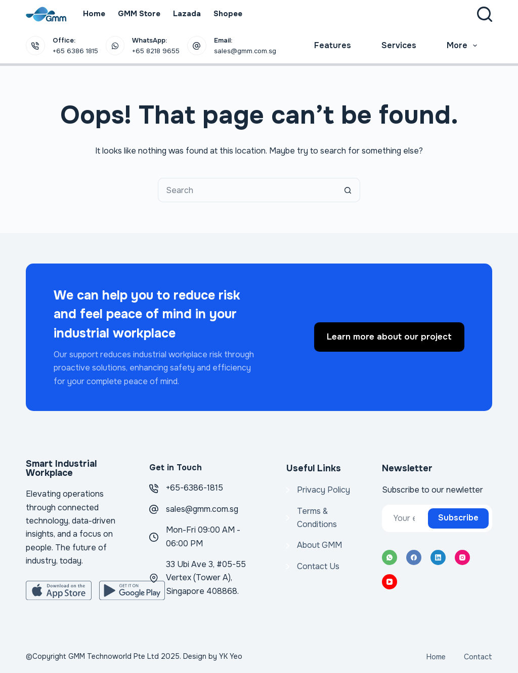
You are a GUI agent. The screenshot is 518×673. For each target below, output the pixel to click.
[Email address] (404, 518)
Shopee (227, 14)
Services (398, 45)
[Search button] (348, 190)
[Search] (484, 14)
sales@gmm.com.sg (202, 509)
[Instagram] (462, 557)
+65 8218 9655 (156, 51)
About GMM (319, 545)
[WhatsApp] (389, 557)
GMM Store (139, 14)
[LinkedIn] (438, 557)
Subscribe (458, 517)
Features (332, 45)
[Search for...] (247, 190)
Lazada (187, 14)
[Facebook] (413, 557)
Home (94, 14)
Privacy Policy (323, 489)
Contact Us (318, 566)
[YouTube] (389, 581)
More (464, 46)
